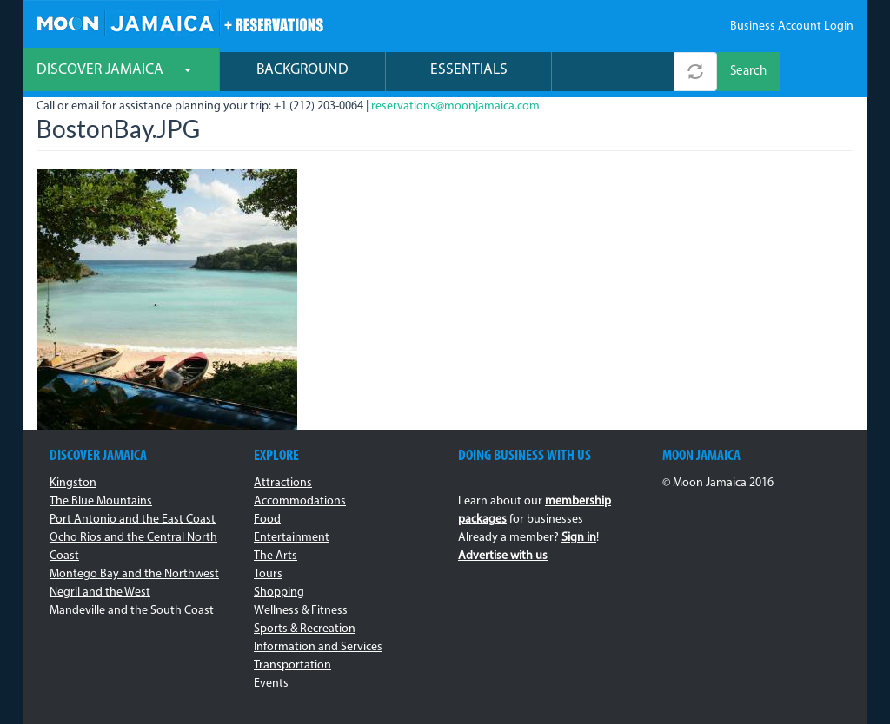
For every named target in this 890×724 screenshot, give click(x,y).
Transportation (292, 665)
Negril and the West (100, 592)
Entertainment (291, 537)
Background (302, 70)
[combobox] (613, 71)
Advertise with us (503, 556)
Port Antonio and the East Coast (133, 519)
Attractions (283, 483)
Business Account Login (791, 26)
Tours (268, 574)
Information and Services (318, 647)
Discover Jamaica (114, 70)
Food (267, 519)
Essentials (469, 70)
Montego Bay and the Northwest (134, 574)
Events (271, 683)
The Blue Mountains (101, 501)
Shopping (279, 592)
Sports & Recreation (304, 628)
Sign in (578, 537)
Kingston (73, 483)
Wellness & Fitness (301, 610)
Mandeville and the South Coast (132, 610)
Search (748, 71)
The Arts (275, 556)
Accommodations (300, 501)
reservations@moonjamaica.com (455, 106)
